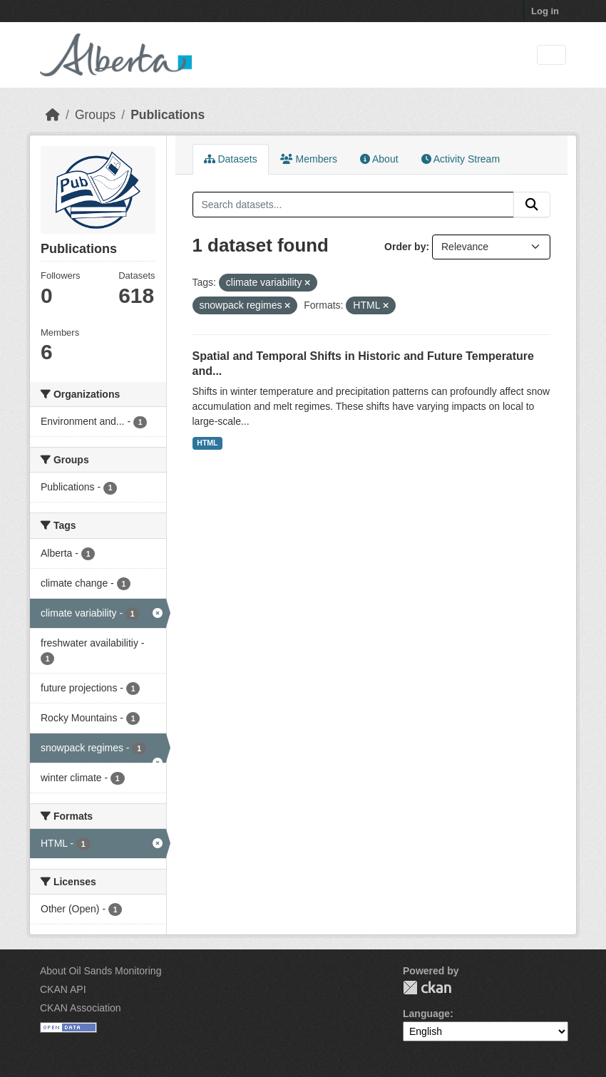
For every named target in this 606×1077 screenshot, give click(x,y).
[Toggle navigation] (551, 55)
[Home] (53, 115)
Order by (405, 246)
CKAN (427, 987)
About (379, 159)
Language (426, 1013)
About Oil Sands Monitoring (100, 970)
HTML (207, 442)
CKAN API (63, 989)
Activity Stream (460, 159)
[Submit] (531, 204)
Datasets (230, 159)
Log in (545, 11)
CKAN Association (80, 1008)
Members (308, 159)
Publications (167, 115)
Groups (95, 115)
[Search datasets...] (353, 204)
